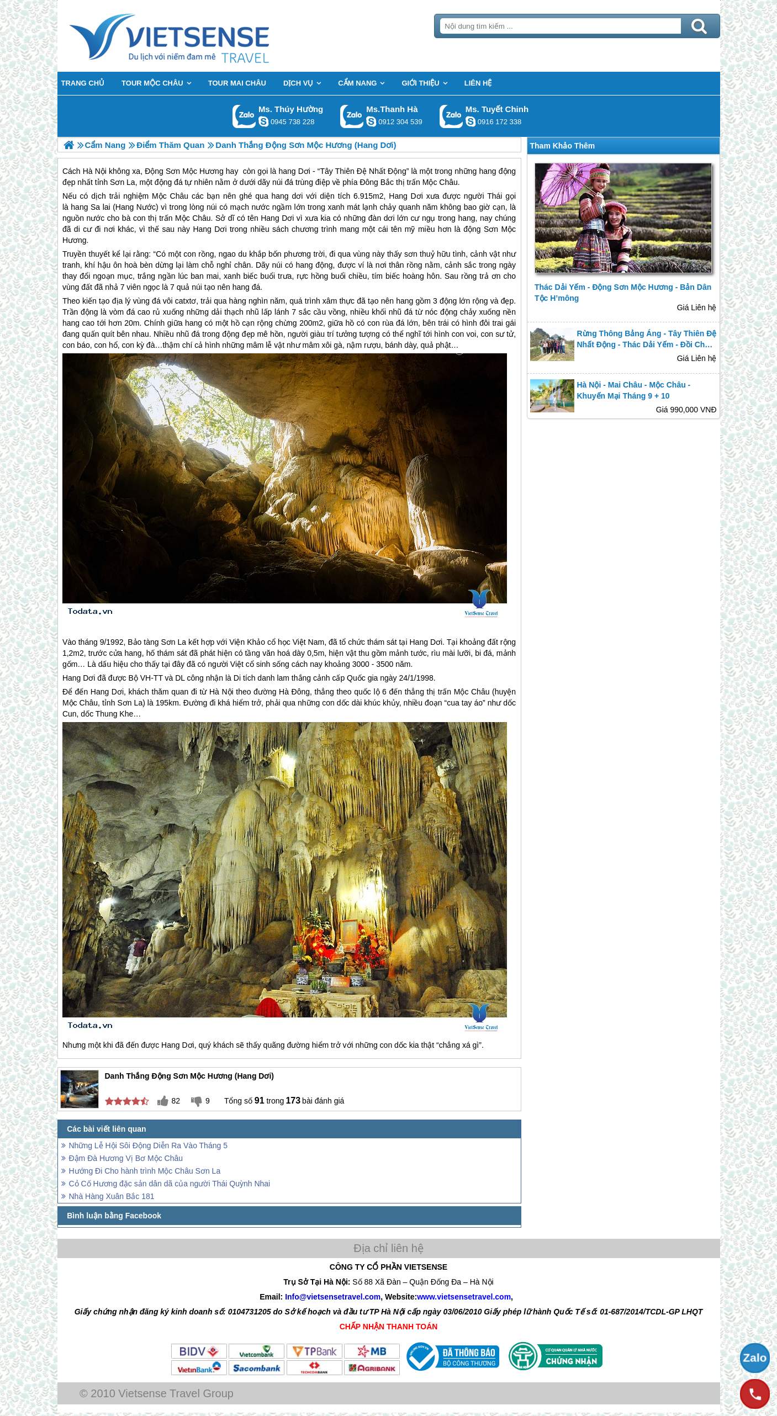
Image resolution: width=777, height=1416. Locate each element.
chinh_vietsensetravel (470, 121)
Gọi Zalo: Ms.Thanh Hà (352, 116)
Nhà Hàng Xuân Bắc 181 (112, 1196)
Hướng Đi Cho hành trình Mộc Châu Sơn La (145, 1170)
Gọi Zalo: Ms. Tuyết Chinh (451, 116)
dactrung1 (263, 121)
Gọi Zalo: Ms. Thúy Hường (244, 116)
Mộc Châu (170, 196)
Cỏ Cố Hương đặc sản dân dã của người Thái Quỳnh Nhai (170, 1183)
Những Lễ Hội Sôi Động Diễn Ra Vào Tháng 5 (148, 1145)
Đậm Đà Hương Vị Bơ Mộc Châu (126, 1158)
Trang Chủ (196, 36)
